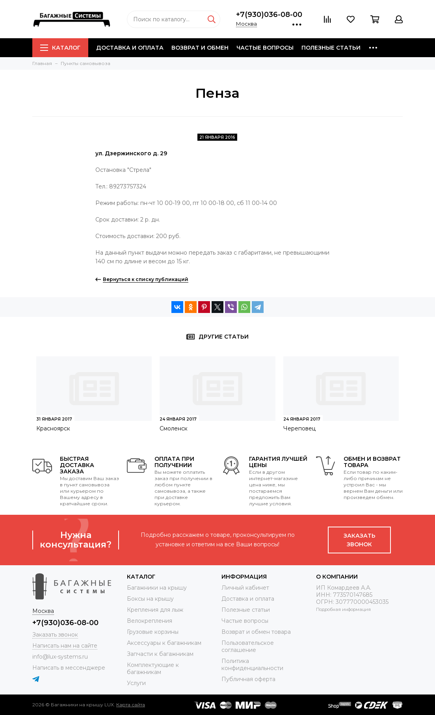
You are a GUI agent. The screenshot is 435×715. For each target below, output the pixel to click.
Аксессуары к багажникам (164, 642)
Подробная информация (343, 609)
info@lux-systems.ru (60, 656)
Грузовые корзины (152, 631)
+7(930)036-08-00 (269, 14)
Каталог (60, 47)
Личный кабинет (245, 587)
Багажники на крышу (157, 587)
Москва (246, 23)
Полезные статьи (331, 47)
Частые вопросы (265, 47)
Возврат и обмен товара (256, 631)
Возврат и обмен (200, 47)
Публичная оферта (248, 679)
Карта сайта (130, 705)
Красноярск (53, 428)
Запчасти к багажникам (160, 653)
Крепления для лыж (155, 609)
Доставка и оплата (130, 47)
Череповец (299, 428)
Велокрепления (149, 620)
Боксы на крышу (150, 598)
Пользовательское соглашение (247, 646)
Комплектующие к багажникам (153, 668)
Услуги (136, 683)
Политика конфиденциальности (252, 664)
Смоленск (174, 428)
